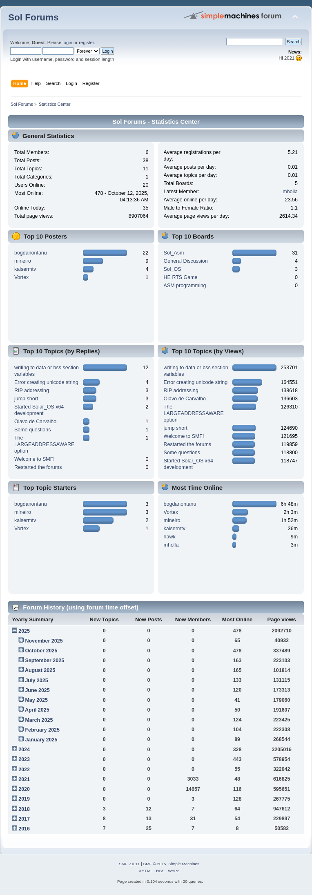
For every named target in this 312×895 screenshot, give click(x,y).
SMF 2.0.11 (129, 864)
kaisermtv (25, 269)
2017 (24, 819)
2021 (24, 779)
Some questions (32, 430)
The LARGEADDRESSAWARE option (44, 444)
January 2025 (41, 740)
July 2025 (36, 680)
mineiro (22, 261)
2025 (24, 631)
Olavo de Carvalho (35, 421)
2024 (24, 749)
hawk (170, 537)
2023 (24, 759)
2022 (24, 769)
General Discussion (186, 261)
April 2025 (37, 710)
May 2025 (36, 700)
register (86, 42)
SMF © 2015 (154, 864)
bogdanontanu (30, 253)
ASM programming (185, 285)
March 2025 (39, 720)
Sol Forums (33, 17)
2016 (24, 829)
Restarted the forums (38, 467)
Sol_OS (172, 269)
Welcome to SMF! (34, 459)
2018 (24, 809)
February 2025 (42, 730)
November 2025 (43, 641)
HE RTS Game (181, 277)
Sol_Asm (174, 253)
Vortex (21, 277)
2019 (24, 799)
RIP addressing (31, 390)
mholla (290, 191)
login (67, 42)
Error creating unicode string (46, 382)
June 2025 (37, 690)
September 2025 (44, 660)
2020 (24, 789)
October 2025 (41, 651)
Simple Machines (183, 864)
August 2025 (40, 670)
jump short (26, 399)
